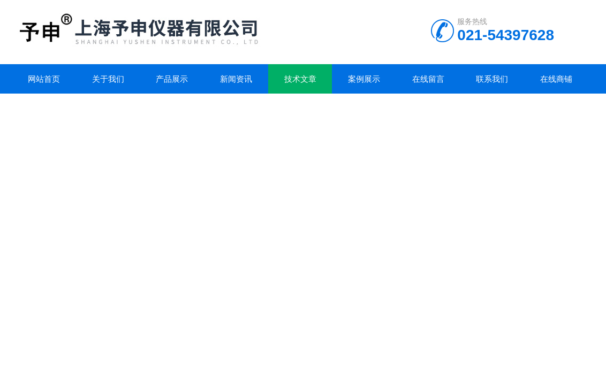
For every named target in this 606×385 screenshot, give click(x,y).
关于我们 (108, 78)
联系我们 (492, 78)
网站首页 (44, 78)
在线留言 (428, 78)
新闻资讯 (236, 78)
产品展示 (172, 78)
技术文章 (300, 78)
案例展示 (364, 78)
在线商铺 (556, 78)
